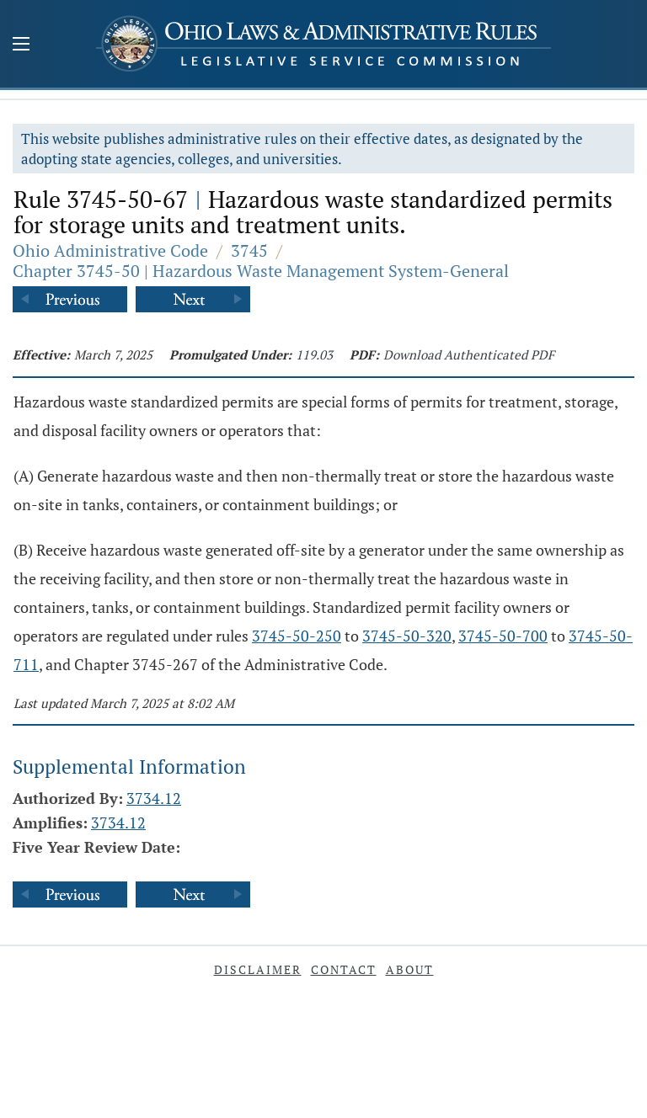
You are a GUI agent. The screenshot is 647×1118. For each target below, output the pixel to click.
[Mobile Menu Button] (21, 45)
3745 (249, 250)
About (410, 969)
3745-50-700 (503, 636)
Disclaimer (258, 969)
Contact (344, 969)
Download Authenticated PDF (468, 354)
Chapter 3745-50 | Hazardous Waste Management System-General (261, 270)
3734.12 (153, 798)
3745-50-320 (407, 636)
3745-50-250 (296, 636)
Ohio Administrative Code (110, 250)
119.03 (314, 354)
